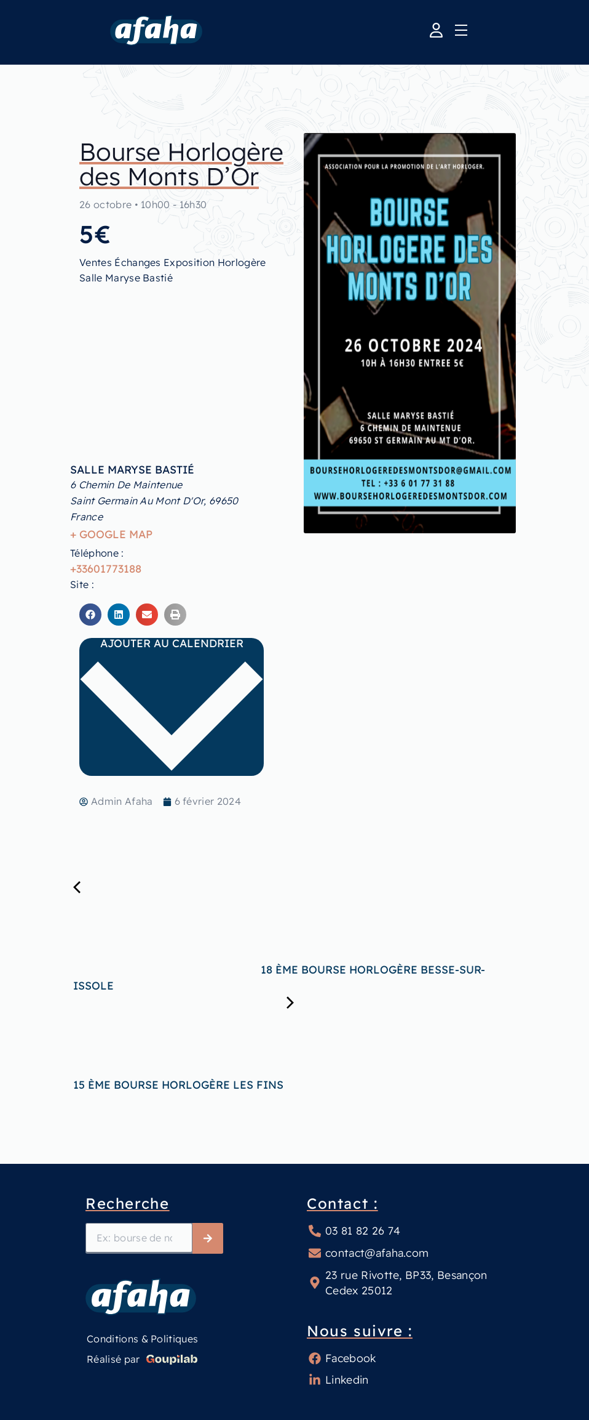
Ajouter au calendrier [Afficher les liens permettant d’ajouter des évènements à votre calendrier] (171, 705)
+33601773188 (105, 568)
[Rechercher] (207, 1238)
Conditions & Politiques (142, 1339)
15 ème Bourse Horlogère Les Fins (272, 1084)
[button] (90, 614)
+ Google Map (111, 534)
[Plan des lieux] (176, 354)
